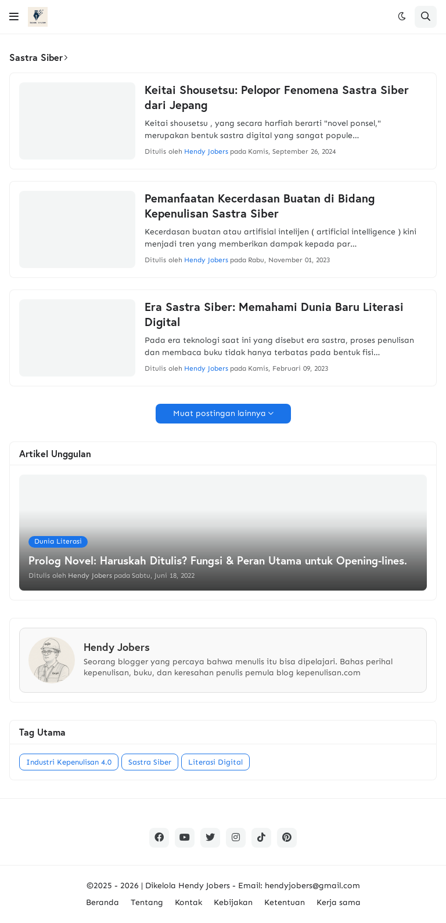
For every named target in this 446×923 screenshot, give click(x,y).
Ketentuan (284, 902)
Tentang (147, 902)
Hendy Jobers (204, 886)
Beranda (102, 902)
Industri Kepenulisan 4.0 (69, 762)
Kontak (188, 902)
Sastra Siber (149, 762)
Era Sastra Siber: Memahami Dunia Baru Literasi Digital (274, 314)
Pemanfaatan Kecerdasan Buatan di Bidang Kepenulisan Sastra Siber (260, 206)
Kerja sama (338, 902)
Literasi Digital (215, 762)
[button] (14, 17)
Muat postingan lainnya (219, 413)
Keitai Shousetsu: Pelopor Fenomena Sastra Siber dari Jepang (277, 97)
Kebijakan (233, 902)
